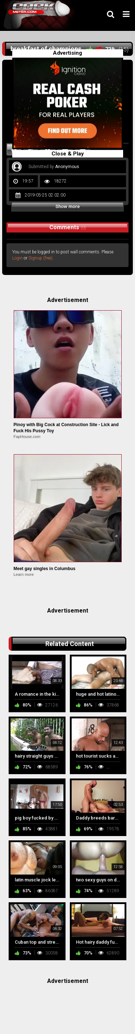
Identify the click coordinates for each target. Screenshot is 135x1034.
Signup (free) (40, 258)
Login (17, 258)
